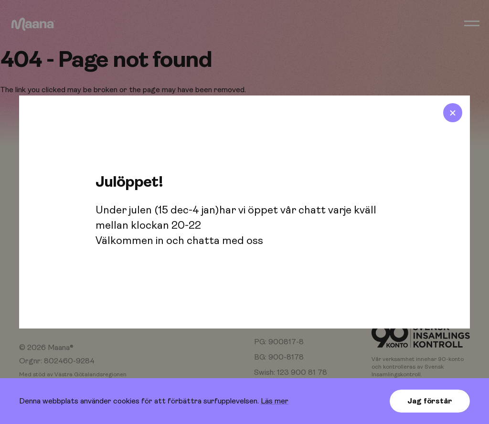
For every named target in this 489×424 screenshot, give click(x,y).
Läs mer (274, 401)
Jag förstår (429, 401)
